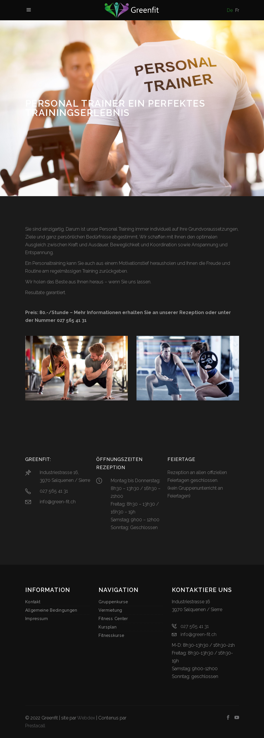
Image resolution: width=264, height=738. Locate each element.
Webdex (86, 718)
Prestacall (35, 725)
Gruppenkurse (113, 601)
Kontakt (33, 601)
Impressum (36, 618)
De (230, 10)
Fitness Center (113, 618)
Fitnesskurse (111, 635)
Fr (237, 10)
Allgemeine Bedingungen (51, 610)
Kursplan (108, 627)
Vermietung (110, 610)
